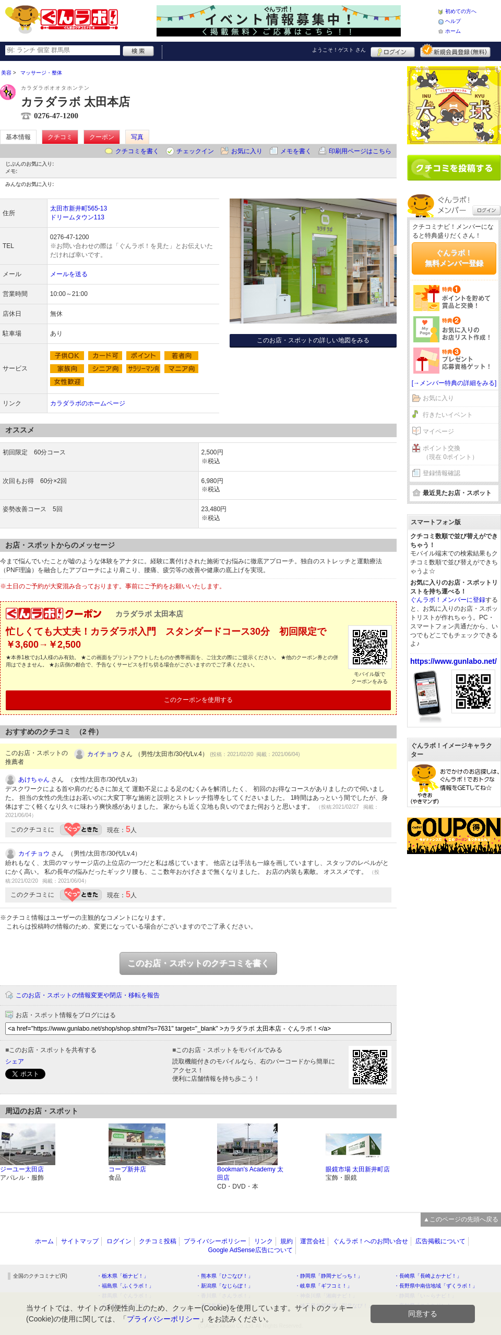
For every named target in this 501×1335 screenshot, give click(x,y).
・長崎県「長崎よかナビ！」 (428, 1276)
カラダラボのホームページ (87, 403)
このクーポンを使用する (198, 699)
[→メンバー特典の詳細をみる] (454, 383)
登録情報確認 (441, 473)
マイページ (438, 431)
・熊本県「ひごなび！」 (224, 1276)
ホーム (453, 31)
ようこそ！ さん (339, 50)
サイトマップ (80, 1241)
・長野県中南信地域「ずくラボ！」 (436, 1286)
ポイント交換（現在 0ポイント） (450, 452)
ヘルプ (453, 21)
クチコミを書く (137, 151)
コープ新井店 (127, 1169)
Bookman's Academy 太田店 (250, 1174)
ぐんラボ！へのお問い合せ (370, 1241)
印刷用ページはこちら (360, 151)
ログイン (393, 50)
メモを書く (296, 151)
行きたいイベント (448, 414)
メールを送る (69, 274)
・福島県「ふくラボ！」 (125, 1286)
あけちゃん (34, 779)
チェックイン (195, 151)
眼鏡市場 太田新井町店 (358, 1169)
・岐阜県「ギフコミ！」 (323, 1286)
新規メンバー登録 (455, 50)
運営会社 (312, 1241)
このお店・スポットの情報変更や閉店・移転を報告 (88, 995)
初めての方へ (460, 11)
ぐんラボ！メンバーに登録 (447, 599)
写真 (137, 137)
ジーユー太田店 (22, 1169)
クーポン (101, 137)
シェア (14, 1061)
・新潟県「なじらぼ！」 (224, 1286)
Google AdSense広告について (250, 1250)
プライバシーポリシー (215, 1241)
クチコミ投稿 (157, 1241)
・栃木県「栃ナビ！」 (123, 1276)
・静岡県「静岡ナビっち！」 (329, 1276)
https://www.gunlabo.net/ (453, 661)
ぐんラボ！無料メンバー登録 (454, 258)
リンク (263, 1241)
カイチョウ (102, 754)
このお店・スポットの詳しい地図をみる (313, 340)
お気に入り (247, 151)
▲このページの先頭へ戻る (460, 1219)
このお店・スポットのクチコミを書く (198, 963)
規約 (286, 1241)
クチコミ (60, 137)
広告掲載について (440, 1241)
